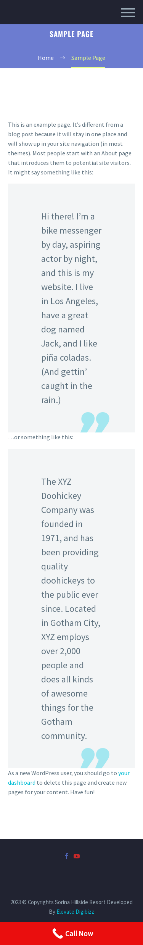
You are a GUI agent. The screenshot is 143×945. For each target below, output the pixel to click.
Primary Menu (128, 12)
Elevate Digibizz (75, 911)
